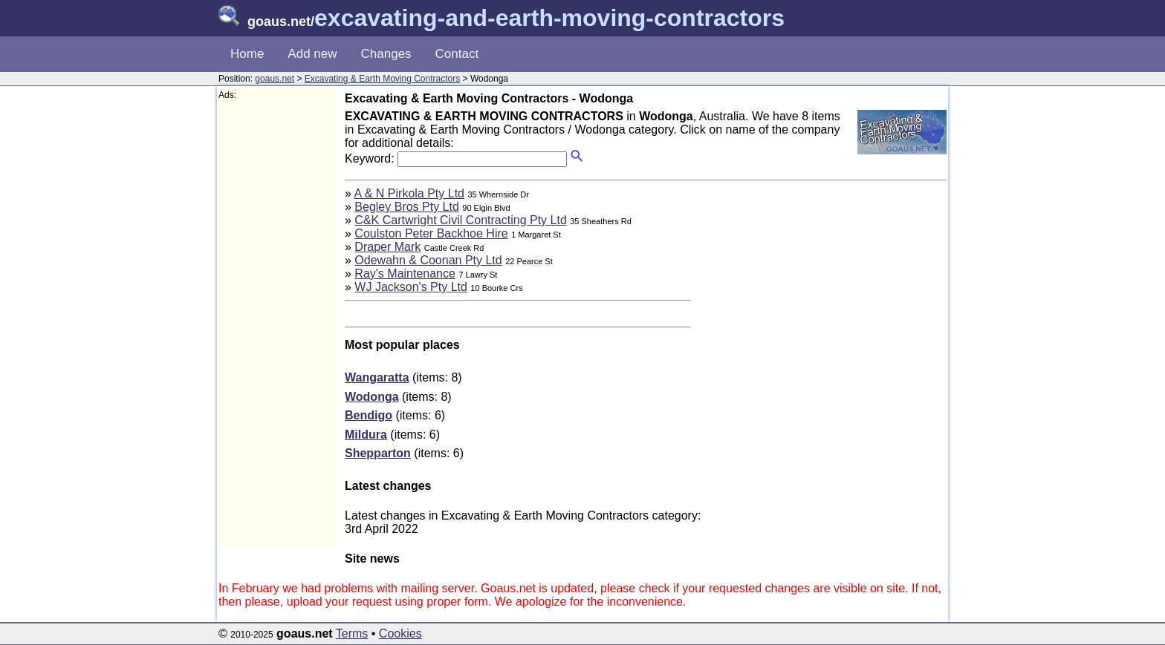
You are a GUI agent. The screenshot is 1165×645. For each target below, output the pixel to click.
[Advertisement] (277, 323)
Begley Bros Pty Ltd (406, 206)
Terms (352, 633)
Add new (312, 54)
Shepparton (378, 453)
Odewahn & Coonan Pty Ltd (428, 260)
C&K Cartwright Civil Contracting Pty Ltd (460, 220)
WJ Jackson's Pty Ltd (410, 287)
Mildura (366, 434)
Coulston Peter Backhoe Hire (430, 233)
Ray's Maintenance (404, 273)
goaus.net (274, 78)
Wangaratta (377, 377)
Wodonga (372, 396)
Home (247, 54)
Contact (457, 54)
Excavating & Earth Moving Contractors (382, 78)
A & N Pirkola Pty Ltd (409, 193)
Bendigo (368, 415)
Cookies (400, 633)
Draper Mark (387, 246)
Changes (386, 54)
